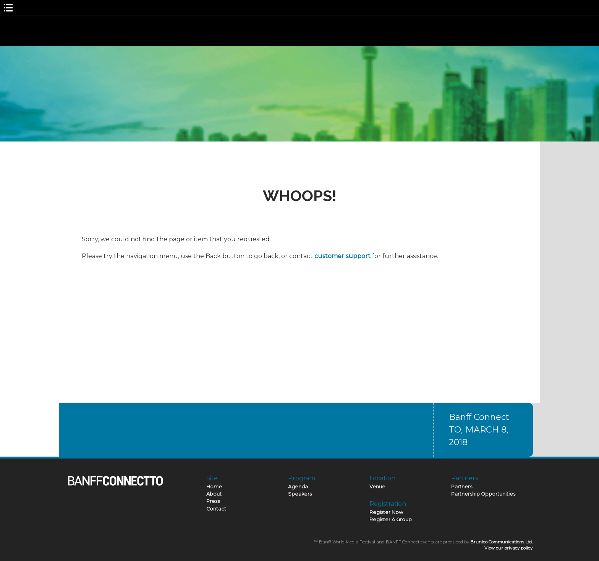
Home (214, 486)
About (214, 494)
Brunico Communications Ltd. (501, 542)
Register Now (386, 512)
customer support (342, 256)
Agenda (298, 486)
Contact (216, 509)
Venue (377, 486)
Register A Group (390, 519)
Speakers (300, 494)
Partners (461, 486)
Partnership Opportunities (483, 494)
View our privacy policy (508, 548)
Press (213, 501)
